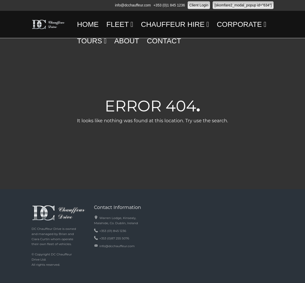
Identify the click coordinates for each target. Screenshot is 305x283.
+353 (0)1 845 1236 (169, 5)
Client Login (198, 5)
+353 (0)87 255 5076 (114, 238)
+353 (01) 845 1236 (112, 231)
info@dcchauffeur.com (133, 5)
